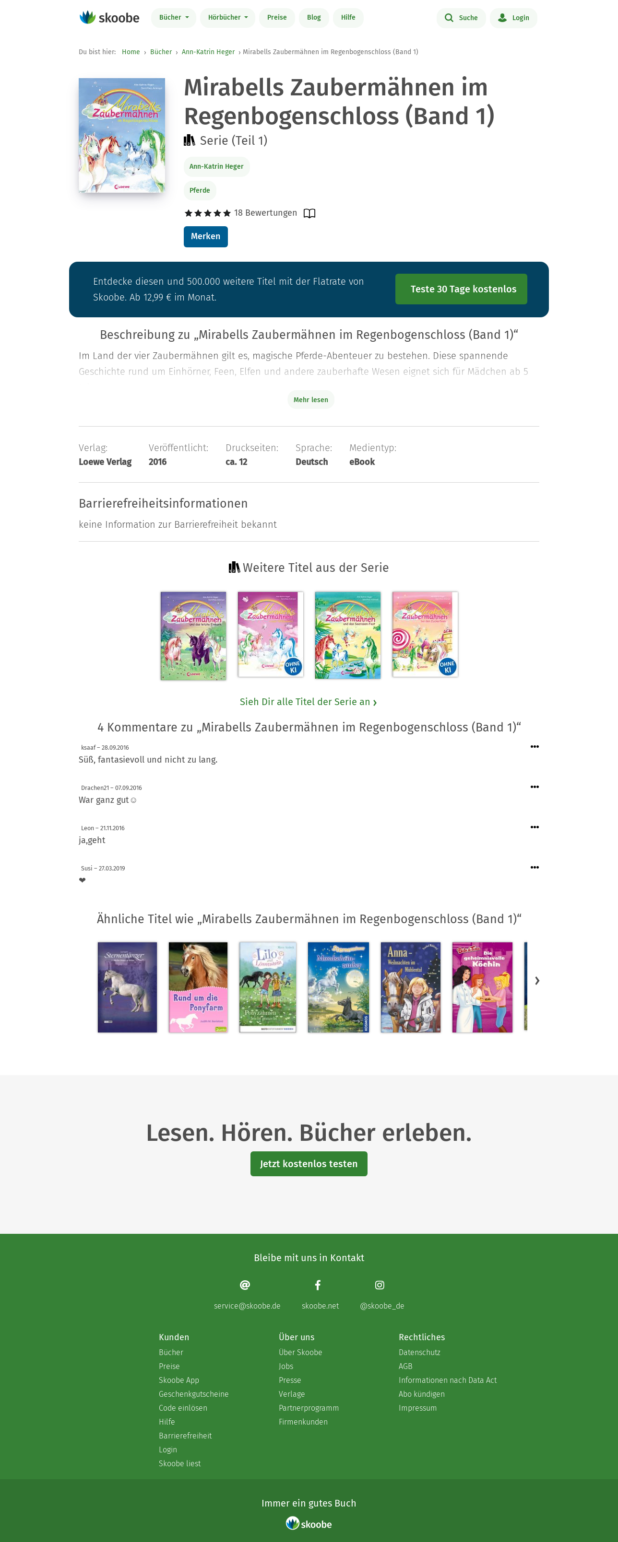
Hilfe (348, 17)
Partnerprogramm (309, 1408)
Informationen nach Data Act (448, 1380)
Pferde (200, 190)
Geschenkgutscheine (194, 1394)
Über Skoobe (300, 1352)
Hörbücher (225, 17)
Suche (461, 17)
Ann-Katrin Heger (208, 52)
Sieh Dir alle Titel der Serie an (309, 701)
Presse (290, 1380)
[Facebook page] (320, 1295)
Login (513, 17)
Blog (314, 17)
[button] (537, 980)
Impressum (418, 1408)
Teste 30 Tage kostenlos (464, 289)
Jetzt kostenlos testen (309, 1164)
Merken (205, 236)
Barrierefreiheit (185, 1435)
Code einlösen (183, 1408)
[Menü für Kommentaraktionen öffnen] (535, 747)
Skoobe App (179, 1380)
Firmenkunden (303, 1421)
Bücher (171, 17)
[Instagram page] (382, 1295)
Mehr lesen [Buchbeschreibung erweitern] (311, 400)
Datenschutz (419, 1352)
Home (131, 52)
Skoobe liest (180, 1463)
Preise (277, 17)
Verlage (292, 1394)
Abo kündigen (422, 1394)
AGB (406, 1366)
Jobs (286, 1366)
